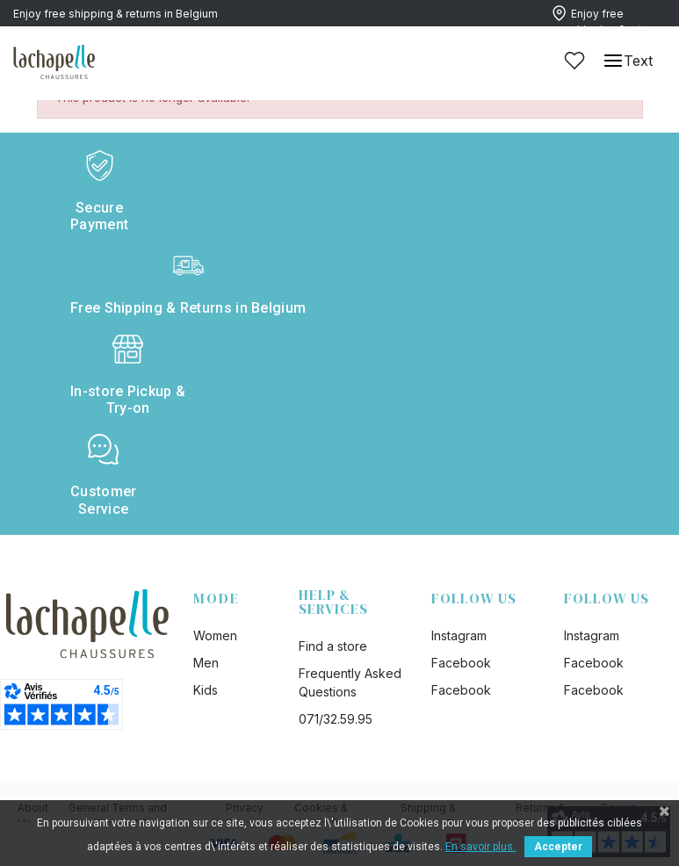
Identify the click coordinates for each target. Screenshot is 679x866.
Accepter (558, 847)
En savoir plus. (480, 847)
